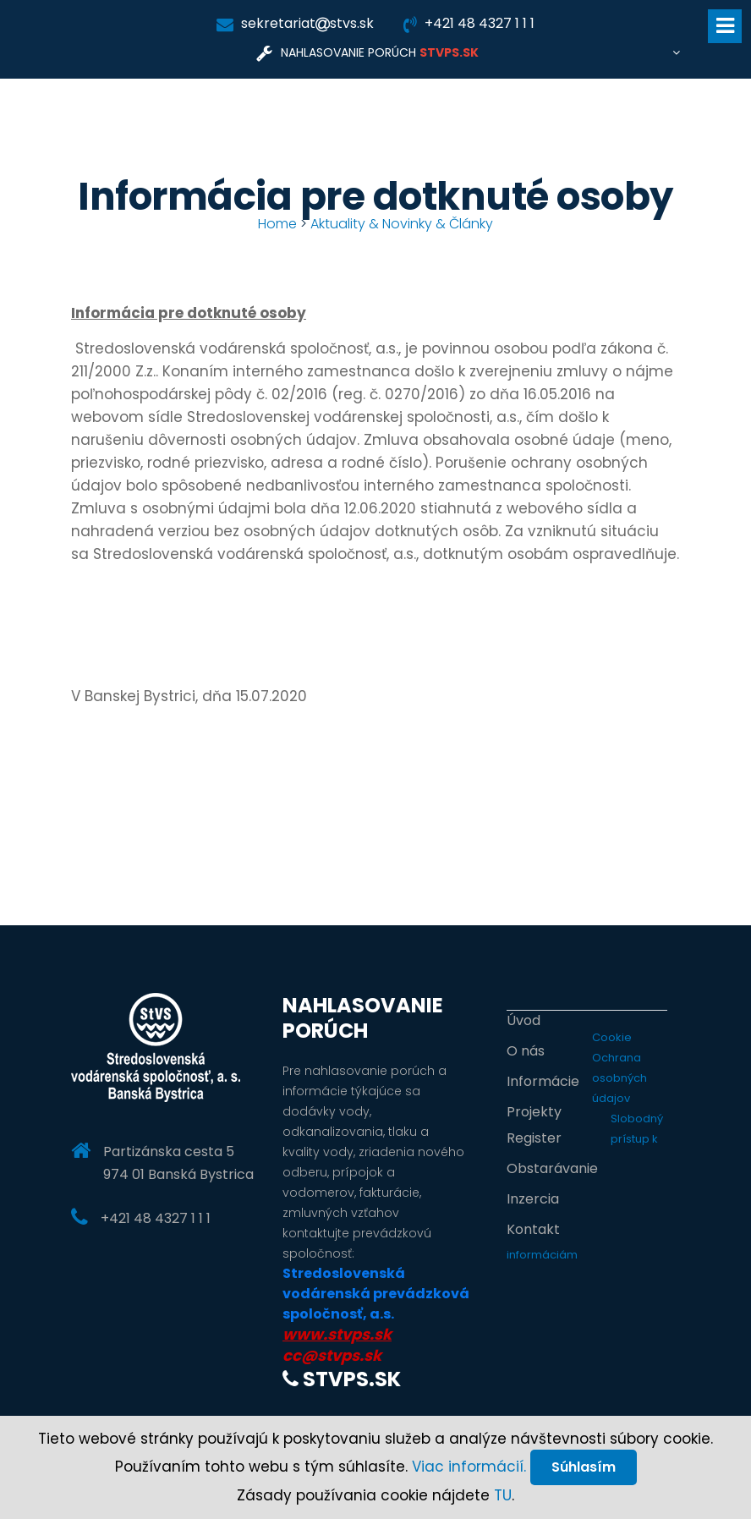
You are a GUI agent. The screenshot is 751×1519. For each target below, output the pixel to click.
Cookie (612, 1037)
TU (503, 1495)
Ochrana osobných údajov (619, 1078)
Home (277, 223)
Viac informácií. (469, 1466)
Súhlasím (583, 1467)
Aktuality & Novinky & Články (401, 223)
